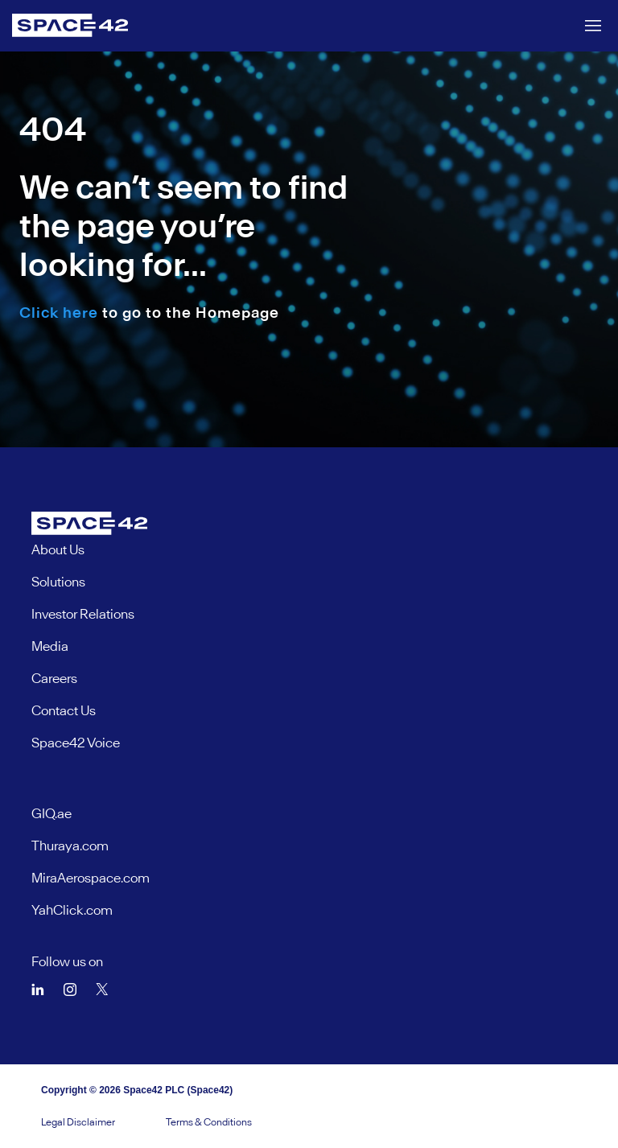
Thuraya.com (70, 845)
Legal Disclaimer (78, 1122)
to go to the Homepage (149, 312)
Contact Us (63, 710)
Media (49, 646)
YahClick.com (72, 910)
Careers (54, 678)
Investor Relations (82, 614)
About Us (57, 549)
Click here (58, 312)
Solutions (58, 582)
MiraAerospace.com (90, 878)
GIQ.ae (51, 813)
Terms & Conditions (209, 1122)
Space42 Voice (75, 742)
